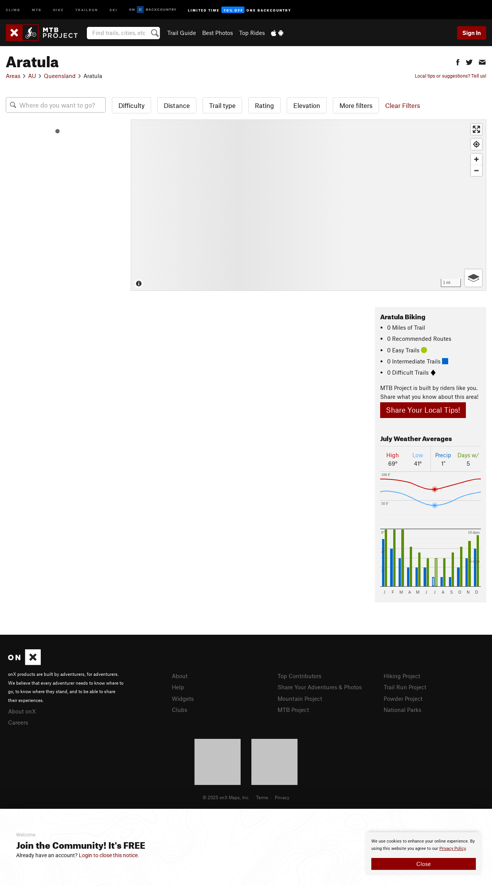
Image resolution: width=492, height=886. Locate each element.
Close (423, 863)
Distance (177, 105)
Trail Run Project (405, 687)
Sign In (471, 32)
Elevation (306, 105)
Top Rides (252, 32)
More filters (355, 105)
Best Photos (217, 32)
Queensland (60, 75)
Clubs (179, 709)
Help (178, 687)
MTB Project (293, 709)
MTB (37, 9)
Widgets (183, 698)
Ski (114, 9)
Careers (18, 722)
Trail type (222, 105)
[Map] (308, 205)
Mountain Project (300, 698)
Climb (13, 9)
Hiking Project (402, 675)
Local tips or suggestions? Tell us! (450, 76)
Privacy (282, 797)
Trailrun (86, 9)
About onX (22, 711)
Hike (58, 9)
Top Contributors (299, 675)
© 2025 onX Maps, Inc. (226, 797)
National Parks (402, 709)
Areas (13, 75)
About (180, 675)
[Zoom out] (476, 170)
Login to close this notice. (109, 855)
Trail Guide (181, 32)
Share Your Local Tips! (423, 409)
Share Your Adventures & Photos (320, 687)
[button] (458, 61)
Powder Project (403, 698)
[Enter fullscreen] (476, 129)
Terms (262, 797)
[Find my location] (476, 144)
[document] (423, 854)
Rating (264, 105)
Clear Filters (402, 105)
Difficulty (131, 105)
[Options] (473, 278)
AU (32, 75)
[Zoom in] (476, 159)
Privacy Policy (452, 848)
